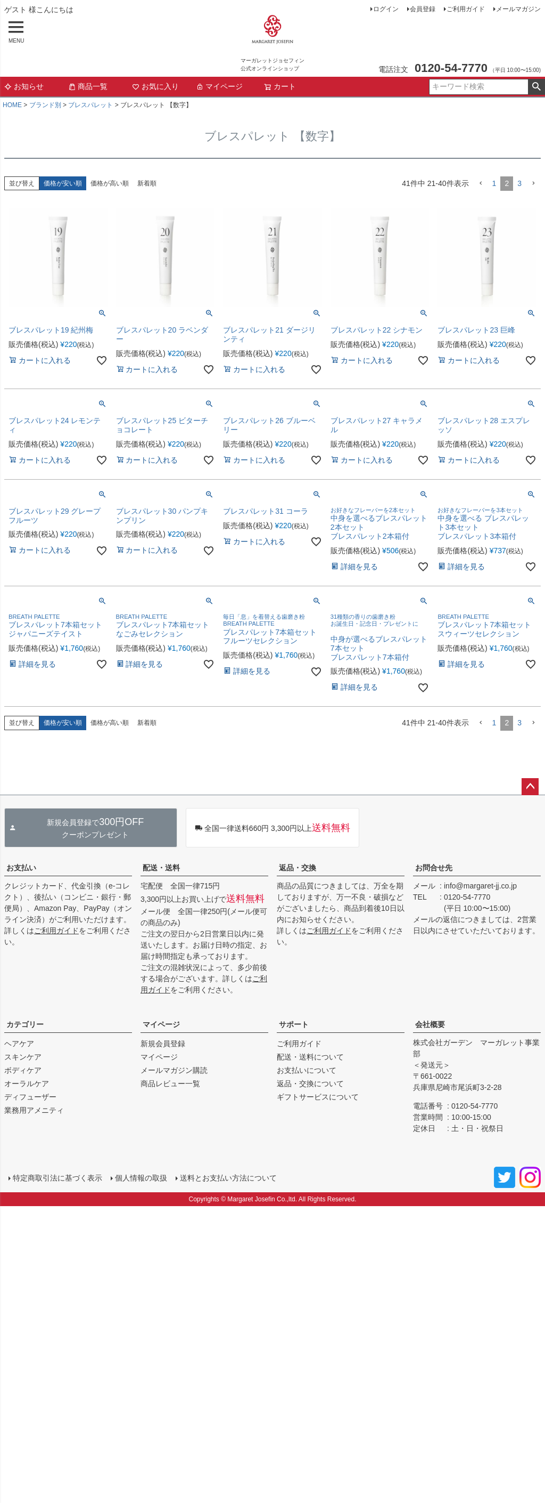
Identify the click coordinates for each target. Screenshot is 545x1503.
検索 (536, 86)
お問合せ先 (433, 867)
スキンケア (23, 1057)
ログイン (386, 9)
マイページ (219, 86)
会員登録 (422, 9)
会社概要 (430, 1024)
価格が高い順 (109, 183)
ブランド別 (45, 105)
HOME (12, 105)
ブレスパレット (90, 105)
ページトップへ (530, 786)
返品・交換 (297, 867)
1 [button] (494, 183)
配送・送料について (310, 1057)
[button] (480, 183)
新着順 (146, 183)
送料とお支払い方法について (228, 1178)
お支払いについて (306, 1070)
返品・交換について (310, 1083)
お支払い (21, 867)
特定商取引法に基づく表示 (57, 1178)
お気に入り (155, 86)
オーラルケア (26, 1083)
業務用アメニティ (34, 1110)
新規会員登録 (163, 1043)
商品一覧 (88, 86)
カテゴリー (25, 1024)
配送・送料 (161, 867)
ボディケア (23, 1070)
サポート (294, 1024)
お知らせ (24, 86)
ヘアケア (19, 1043)
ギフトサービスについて (318, 1097)
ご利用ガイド (466, 9)
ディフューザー (30, 1097)
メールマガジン (518, 9)
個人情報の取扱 (141, 1178)
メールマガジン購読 (174, 1070)
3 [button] (519, 183)
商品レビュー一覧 (170, 1083)
